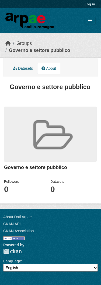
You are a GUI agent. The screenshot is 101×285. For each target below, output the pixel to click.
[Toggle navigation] (90, 21)
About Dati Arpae (17, 217)
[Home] (8, 43)
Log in (90, 4)
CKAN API (12, 224)
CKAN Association (18, 231)
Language (12, 261)
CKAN (12, 251)
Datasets (23, 68)
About (48, 68)
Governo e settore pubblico (39, 50)
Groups (24, 43)
